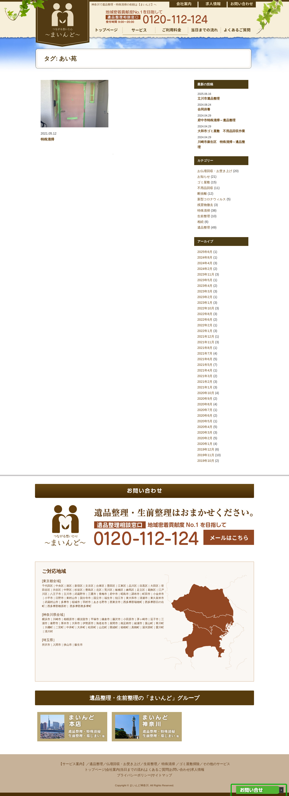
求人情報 (197, 769)
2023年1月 (204, 302)
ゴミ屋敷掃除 (189, 764)
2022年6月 (204, 319)
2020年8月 (204, 404)
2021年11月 (205, 342)
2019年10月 (205, 460)
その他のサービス (216, 764)
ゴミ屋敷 (203, 182)
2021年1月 (204, 387)
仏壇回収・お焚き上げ (123, 764)
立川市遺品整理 (209, 98)
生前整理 (203, 216)
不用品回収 (205, 188)
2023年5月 (204, 280)
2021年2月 (204, 381)
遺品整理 (203, 227)
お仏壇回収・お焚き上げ (214, 171)
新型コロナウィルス (211, 199)
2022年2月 (204, 325)
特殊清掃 (47, 139)
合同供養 (204, 109)
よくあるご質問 (157, 769)
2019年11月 (205, 455)
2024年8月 (204, 257)
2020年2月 (204, 438)
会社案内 (112, 769)
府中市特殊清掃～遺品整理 (216, 120)
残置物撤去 (205, 205)
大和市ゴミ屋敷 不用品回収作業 (221, 131)
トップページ (95, 769)
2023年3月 (204, 291)
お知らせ (203, 176)
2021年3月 (204, 376)
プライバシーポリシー (134, 775)
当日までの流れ (132, 769)
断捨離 (202, 193)
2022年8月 (204, 314)
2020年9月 (204, 398)
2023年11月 (205, 274)
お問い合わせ (180, 769)
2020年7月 (204, 410)
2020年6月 (204, 415)
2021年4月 (204, 370)
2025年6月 (204, 252)
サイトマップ (162, 775)
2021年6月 (204, 359)
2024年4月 (204, 263)
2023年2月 (204, 297)
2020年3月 (204, 432)
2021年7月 (204, 353)
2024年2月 (204, 269)
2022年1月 (204, 331)
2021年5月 (204, 364)
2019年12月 (205, 449)
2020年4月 (204, 427)
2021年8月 (204, 348)
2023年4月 (204, 285)
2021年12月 (205, 336)
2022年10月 (205, 308)
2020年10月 (205, 393)
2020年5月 (204, 421)
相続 (200, 222)
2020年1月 (204, 444)
